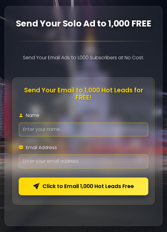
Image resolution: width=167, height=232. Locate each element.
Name (29, 115)
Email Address (38, 147)
